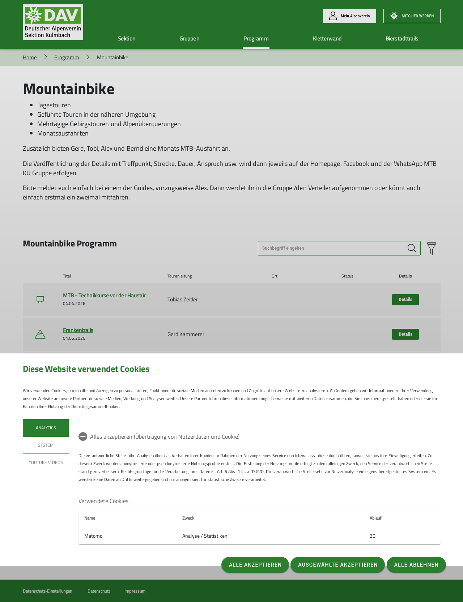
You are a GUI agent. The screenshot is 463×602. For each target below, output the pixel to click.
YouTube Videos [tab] (46, 462)
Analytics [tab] (45, 427)
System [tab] (46, 445)
